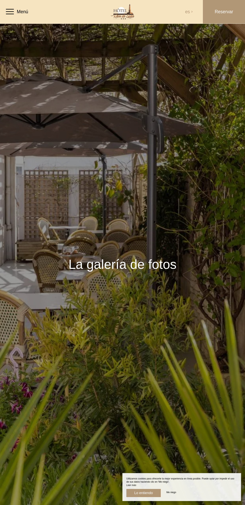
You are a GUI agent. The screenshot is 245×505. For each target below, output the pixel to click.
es (189, 11)
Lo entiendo (143, 493)
